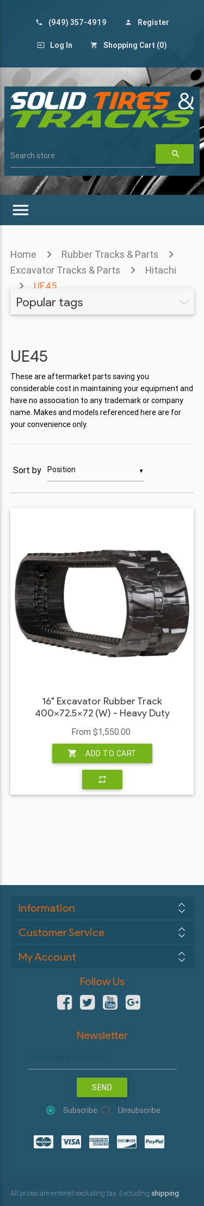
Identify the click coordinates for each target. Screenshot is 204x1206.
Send (102, 1087)
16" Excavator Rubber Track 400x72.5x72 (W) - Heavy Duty (102, 707)
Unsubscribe (139, 1110)
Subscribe (80, 1110)
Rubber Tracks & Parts (109, 254)
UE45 (45, 286)
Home (23, 254)
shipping (165, 1193)
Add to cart (102, 753)
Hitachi (160, 270)
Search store (32, 155)
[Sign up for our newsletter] (102, 1057)
